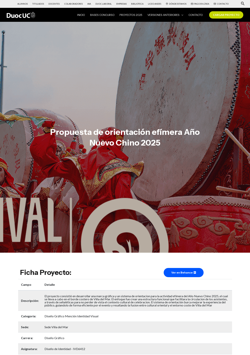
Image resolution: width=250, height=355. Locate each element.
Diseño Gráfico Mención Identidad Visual (71, 317)
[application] (183, 15)
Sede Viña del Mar (56, 328)
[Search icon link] (242, 4)
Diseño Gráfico (54, 339)
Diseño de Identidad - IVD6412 (64, 350)
